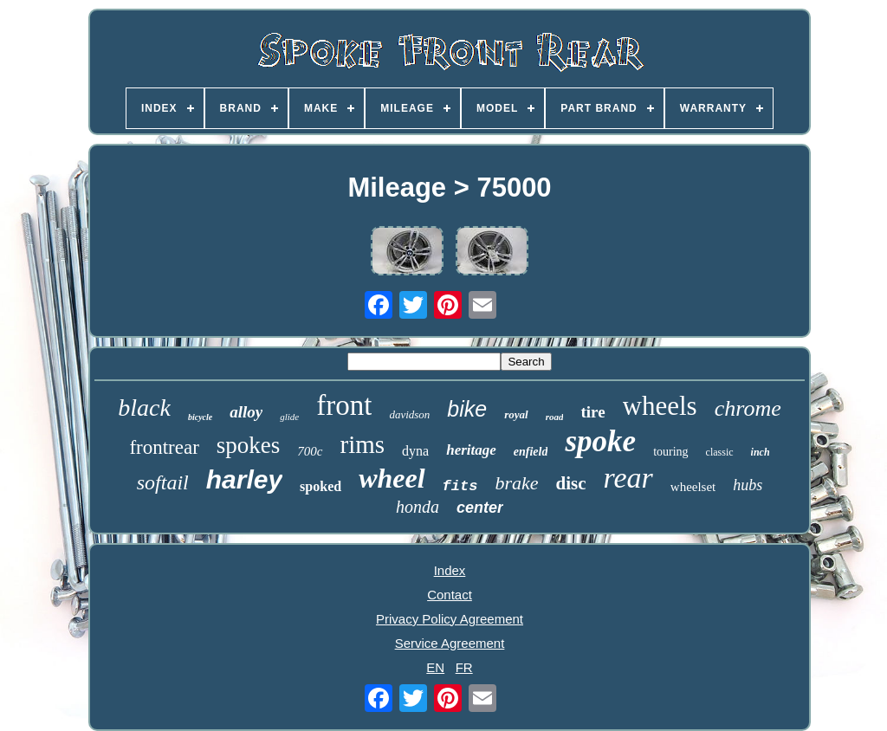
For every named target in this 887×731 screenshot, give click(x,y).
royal (516, 414)
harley (244, 479)
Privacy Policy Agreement (449, 618)
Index (450, 570)
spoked (320, 486)
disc (570, 483)
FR (464, 667)
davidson (409, 414)
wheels (660, 406)
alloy (246, 412)
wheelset (692, 487)
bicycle (200, 417)
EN (435, 667)
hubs (747, 485)
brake (516, 483)
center (479, 507)
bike (467, 409)
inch (760, 452)
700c (309, 451)
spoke (600, 441)
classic (720, 452)
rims (362, 444)
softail (163, 482)
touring (670, 451)
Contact (449, 594)
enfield (531, 451)
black (144, 407)
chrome (748, 408)
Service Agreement (450, 643)
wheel (391, 478)
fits (460, 486)
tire (592, 412)
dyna (415, 450)
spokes (249, 445)
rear (628, 478)
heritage (471, 450)
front (344, 405)
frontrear (163, 447)
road (555, 416)
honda (417, 506)
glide (289, 416)
